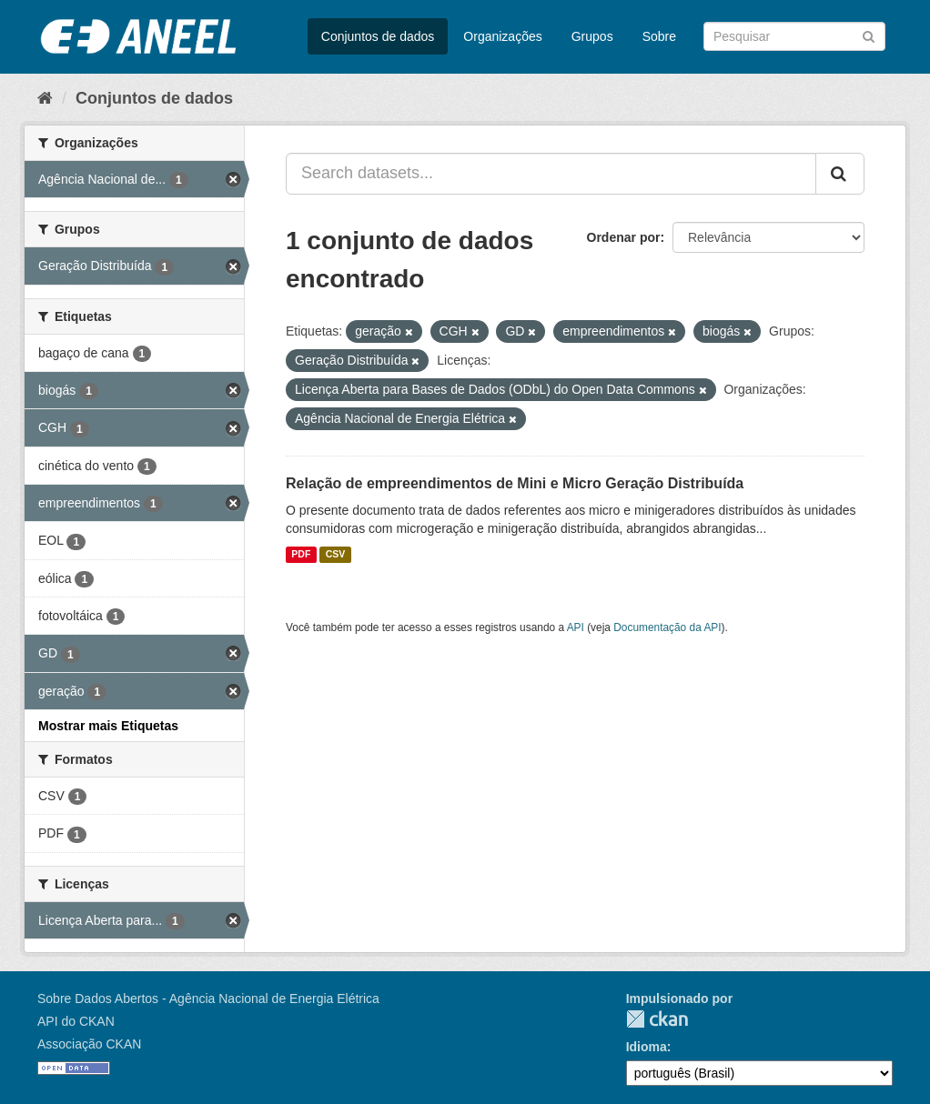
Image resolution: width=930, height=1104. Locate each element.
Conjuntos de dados (378, 36)
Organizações (502, 36)
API (575, 627)
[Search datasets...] (551, 174)
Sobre (659, 36)
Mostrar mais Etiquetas (108, 725)
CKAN (657, 1019)
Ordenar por (624, 237)
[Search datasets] (794, 36)
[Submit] (868, 35)
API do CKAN (76, 1021)
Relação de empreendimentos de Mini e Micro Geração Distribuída (514, 483)
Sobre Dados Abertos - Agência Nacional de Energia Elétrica (208, 998)
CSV (336, 554)
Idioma (646, 1046)
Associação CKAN (89, 1044)
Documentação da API (667, 627)
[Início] (45, 98)
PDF (300, 554)
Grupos (592, 36)
